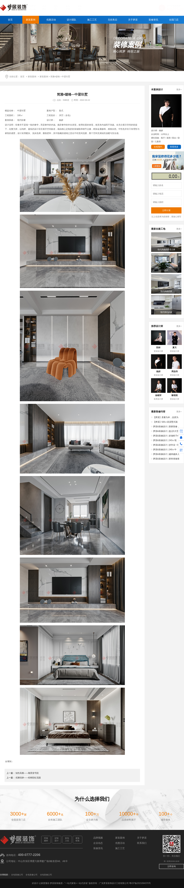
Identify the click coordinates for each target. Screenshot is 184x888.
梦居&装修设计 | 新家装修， (166, 426)
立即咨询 (171, 866)
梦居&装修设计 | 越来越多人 (166, 454)
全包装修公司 (17, 875)
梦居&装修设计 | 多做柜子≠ (165, 436)
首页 (10, 19)
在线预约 (158, 147)
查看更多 (174, 147)
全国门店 (173, 19)
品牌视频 (98, 837)
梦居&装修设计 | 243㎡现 (165, 440)
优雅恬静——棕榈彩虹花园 (28, 778)
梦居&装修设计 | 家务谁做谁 (166, 459)
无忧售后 (112, 19)
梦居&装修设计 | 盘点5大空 (165, 431)
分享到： (9, 761)
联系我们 (142, 843)
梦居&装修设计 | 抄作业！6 (165, 445)
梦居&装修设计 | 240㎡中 (165, 449)
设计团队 (71, 19)
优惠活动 (51, 19)
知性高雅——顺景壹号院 (27, 773)
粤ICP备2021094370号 (140, 883)
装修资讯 (153, 19)
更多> (179, 89)
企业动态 (98, 843)
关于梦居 (133, 19)
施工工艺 (92, 19)
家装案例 (30, 19)
